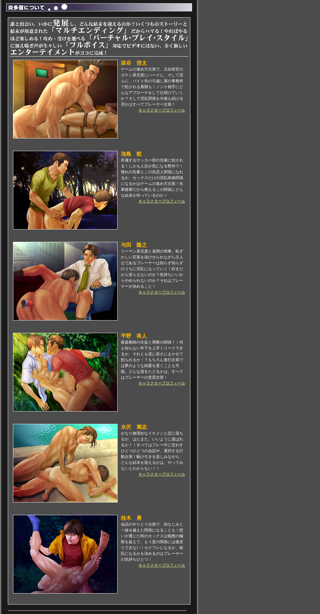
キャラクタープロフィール (161, 110)
